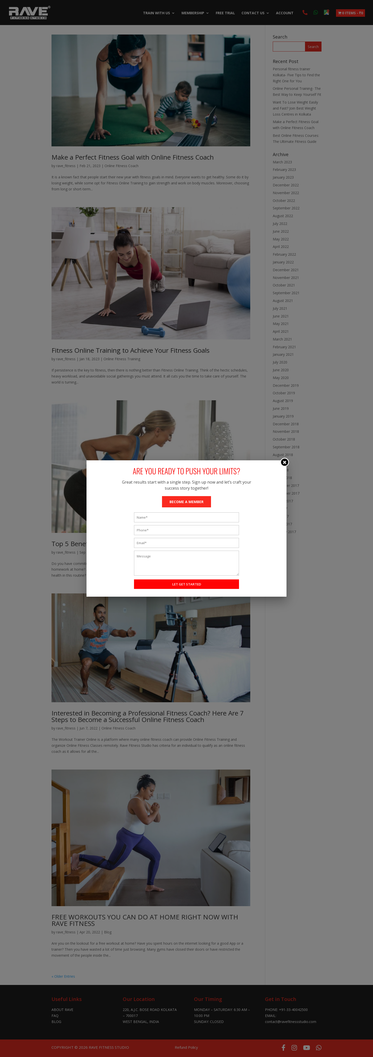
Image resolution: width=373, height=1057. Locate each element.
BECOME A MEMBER (187, 501)
